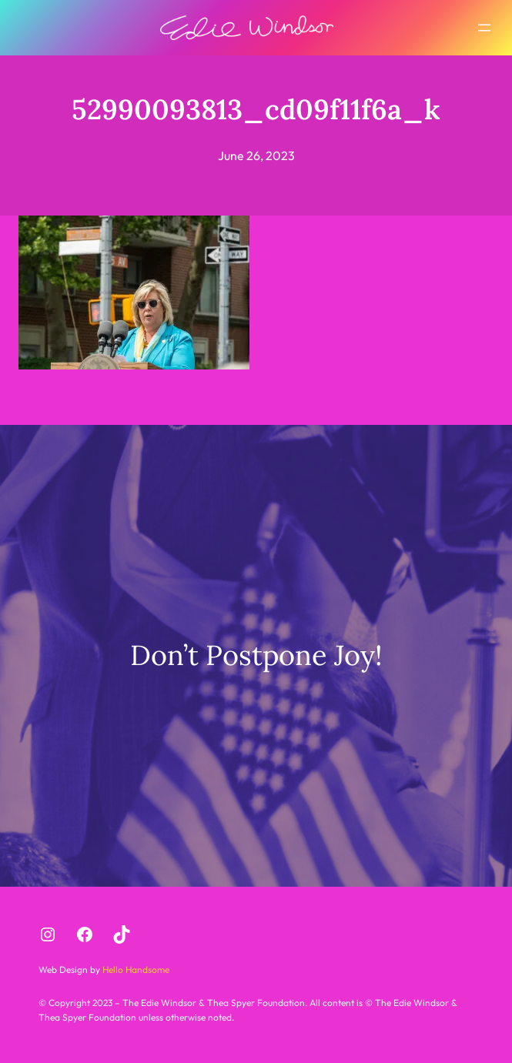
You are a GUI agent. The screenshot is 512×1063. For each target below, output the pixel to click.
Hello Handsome (134, 969)
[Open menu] (484, 27)
